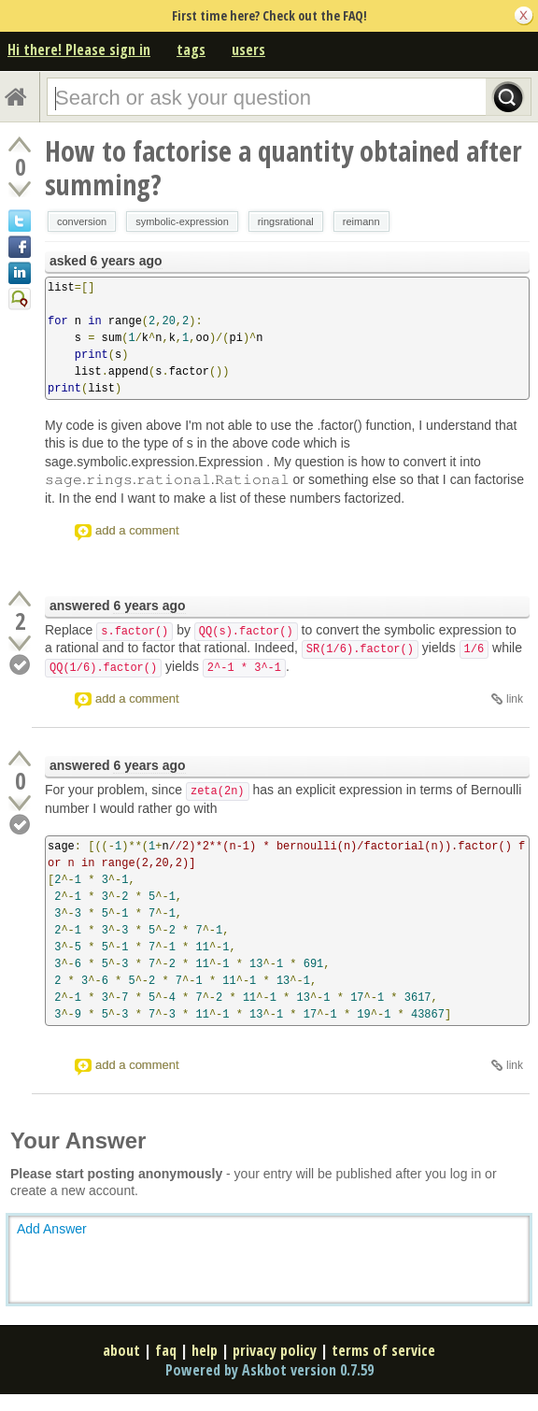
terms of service (383, 1350)
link (514, 699)
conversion (81, 221)
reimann (361, 221)
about (121, 1350)
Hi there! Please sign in (78, 49)
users (248, 49)
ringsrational (286, 221)
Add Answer (52, 1228)
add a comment (137, 530)
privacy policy (275, 1350)
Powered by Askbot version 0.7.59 (269, 1370)
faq (166, 1350)
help (204, 1350)
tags (191, 49)
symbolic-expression (182, 221)
